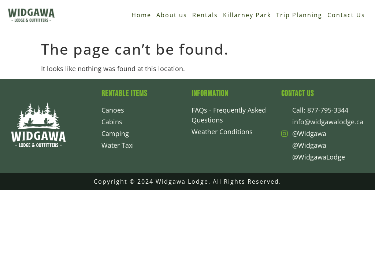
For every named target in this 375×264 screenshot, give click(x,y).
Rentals (205, 15)
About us (171, 15)
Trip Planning (299, 15)
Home (141, 15)
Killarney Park (247, 15)
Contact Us (346, 15)
